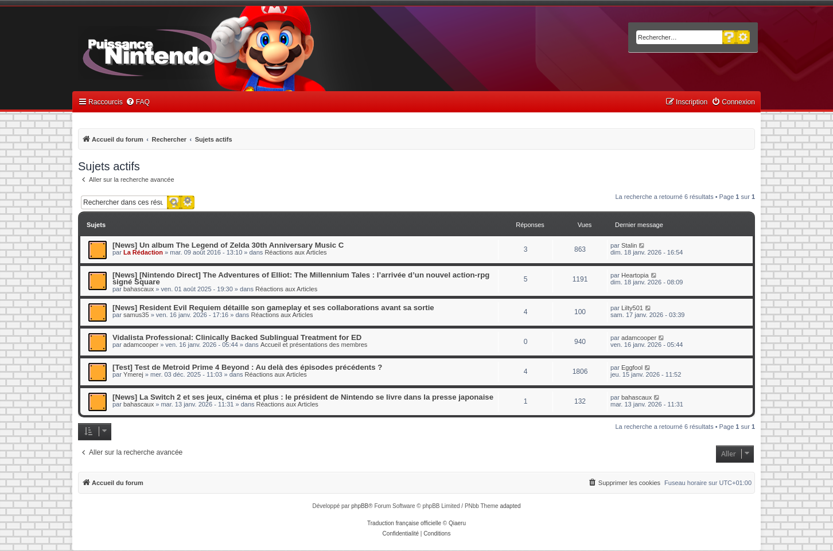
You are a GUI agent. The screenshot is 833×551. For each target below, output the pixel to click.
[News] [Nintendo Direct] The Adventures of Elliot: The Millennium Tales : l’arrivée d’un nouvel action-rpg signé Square (300, 278)
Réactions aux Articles (295, 252)
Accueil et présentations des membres (313, 344)
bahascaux (138, 289)
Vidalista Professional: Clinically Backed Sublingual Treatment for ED (236, 337)
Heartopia (635, 275)
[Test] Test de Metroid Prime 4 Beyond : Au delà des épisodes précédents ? (247, 367)
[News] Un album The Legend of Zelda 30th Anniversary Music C (228, 245)
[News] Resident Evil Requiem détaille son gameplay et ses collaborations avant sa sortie (273, 307)
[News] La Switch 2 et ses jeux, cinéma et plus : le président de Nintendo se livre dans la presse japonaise (302, 397)
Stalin (629, 245)
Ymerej (133, 374)
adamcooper (140, 344)
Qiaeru (457, 523)
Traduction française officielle (404, 523)
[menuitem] (138, 102)
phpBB (359, 506)
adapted (510, 506)
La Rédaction (143, 252)
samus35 (136, 314)
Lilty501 (632, 307)
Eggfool (632, 367)
